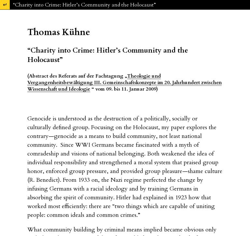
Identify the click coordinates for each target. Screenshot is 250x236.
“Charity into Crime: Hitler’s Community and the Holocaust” (84, 4)
